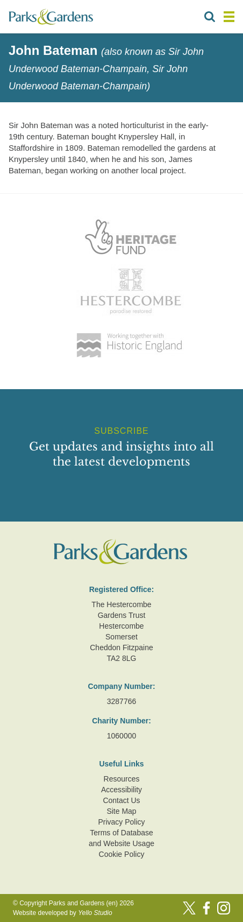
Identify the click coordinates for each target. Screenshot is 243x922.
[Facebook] (206, 908)
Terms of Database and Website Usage (121, 838)
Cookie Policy (122, 854)
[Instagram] (223, 908)
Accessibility (121, 789)
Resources (122, 779)
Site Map (121, 811)
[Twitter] (189, 908)
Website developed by (62, 913)
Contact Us (121, 800)
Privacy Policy (121, 822)
